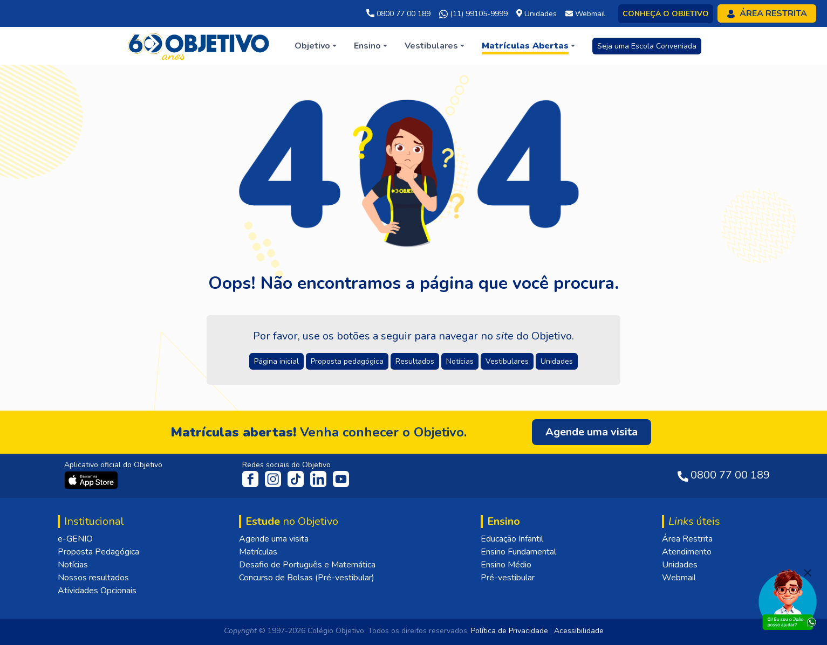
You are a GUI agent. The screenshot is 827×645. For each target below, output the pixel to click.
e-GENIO (75, 539)
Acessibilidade (579, 631)
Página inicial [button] (276, 361)
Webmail (679, 578)
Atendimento (687, 552)
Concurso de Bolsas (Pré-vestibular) (306, 578)
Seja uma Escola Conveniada (646, 46)
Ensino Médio (506, 565)
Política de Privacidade (509, 631)
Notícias (73, 565)
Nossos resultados (93, 578)
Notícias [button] (460, 361)
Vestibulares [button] (507, 361)
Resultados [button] (414, 361)
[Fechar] (807, 572)
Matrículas (258, 552)
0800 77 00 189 (398, 14)
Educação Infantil (512, 539)
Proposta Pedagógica (98, 552)
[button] (315, 46)
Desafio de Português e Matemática (307, 565)
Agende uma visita (274, 539)
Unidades (680, 565)
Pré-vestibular (508, 578)
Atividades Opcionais (97, 591)
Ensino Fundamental (518, 552)
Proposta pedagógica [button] (347, 361)
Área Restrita (687, 539)
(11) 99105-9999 (473, 14)
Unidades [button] (557, 361)
